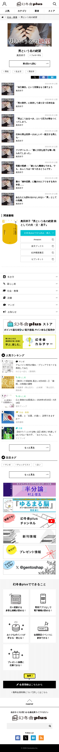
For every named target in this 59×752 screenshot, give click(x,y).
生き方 (18, 71)
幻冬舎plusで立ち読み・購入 (37, 233)
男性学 (31, 71)
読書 (10, 298)
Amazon (37, 239)
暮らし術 (11, 284)
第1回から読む (29, 63)
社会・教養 (12, 17)
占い (39, 465)
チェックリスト (23, 465)
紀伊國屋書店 (37, 252)
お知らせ (12, 312)
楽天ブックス (37, 246)
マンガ (11, 305)
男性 (7, 71)
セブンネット (37, 259)
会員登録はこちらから (30, 684)
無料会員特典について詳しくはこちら (30, 692)
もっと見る (29, 447)
